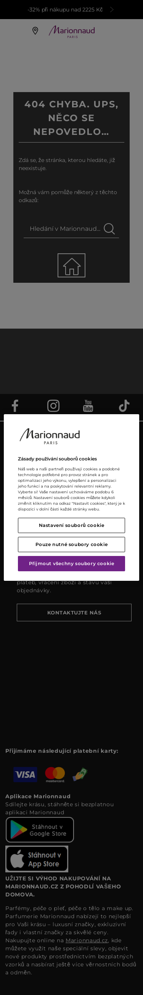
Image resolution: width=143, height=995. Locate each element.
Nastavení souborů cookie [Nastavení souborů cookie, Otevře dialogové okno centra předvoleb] (71, 525)
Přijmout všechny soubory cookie (71, 563)
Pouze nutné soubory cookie (71, 544)
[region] (71, 497)
